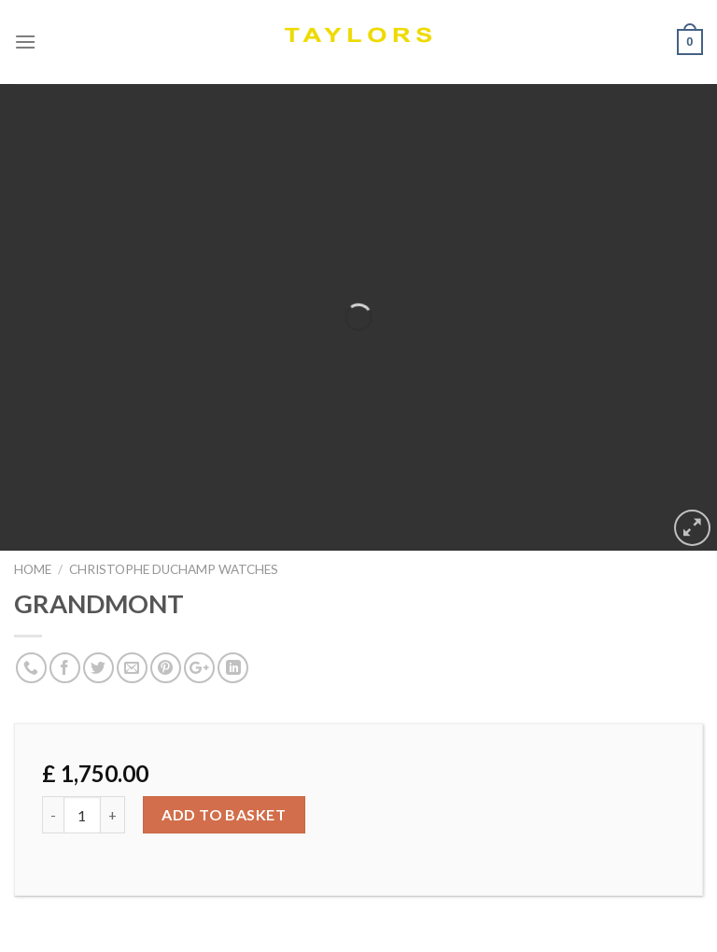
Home (32, 569)
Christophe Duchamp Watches (173, 569)
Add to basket (224, 814)
